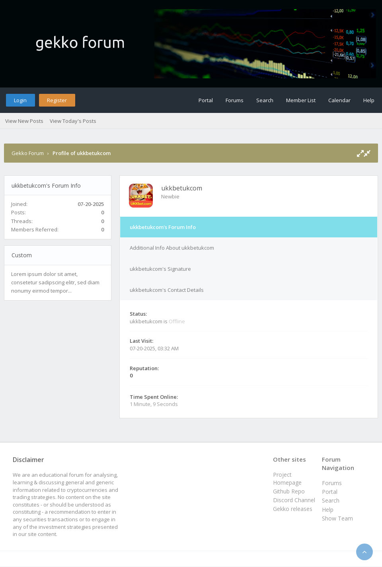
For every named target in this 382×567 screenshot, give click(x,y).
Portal (206, 100)
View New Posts (24, 120)
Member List (301, 100)
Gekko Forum (28, 153)
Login (20, 100)
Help (368, 100)
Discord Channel (294, 500)
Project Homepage (287, 478)
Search (264, 100)
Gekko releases (292, 509)
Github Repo (289, 491)
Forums (235, 100)
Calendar (339, 100)
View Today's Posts (73, 120)
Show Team (337, 518)
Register (57, 100)
